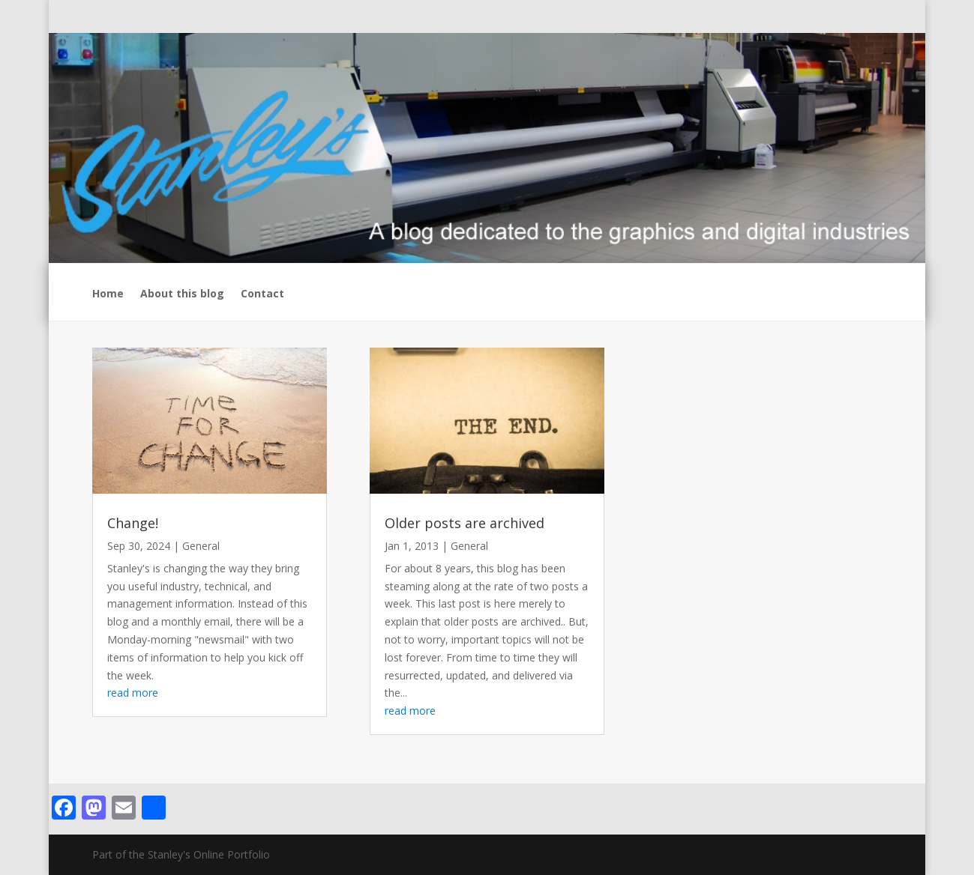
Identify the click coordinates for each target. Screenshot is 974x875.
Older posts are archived (464, 523)
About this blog (182, 294)
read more (132, 692)
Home (108, 294)
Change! (132, 523)
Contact (262, 294)
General (201, 546)
